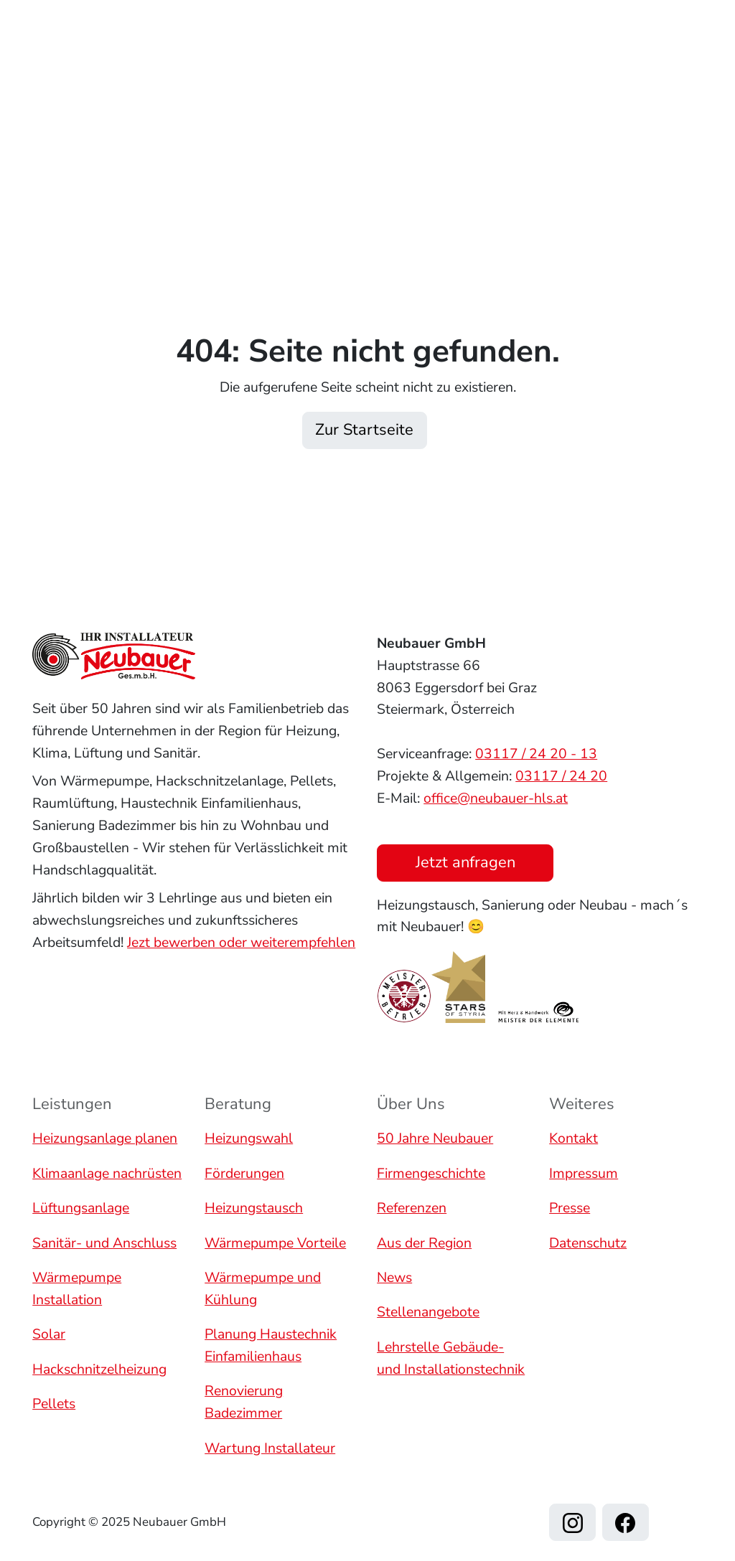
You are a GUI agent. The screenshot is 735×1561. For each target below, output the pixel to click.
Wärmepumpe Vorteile (275, 1243)
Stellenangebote (428, 1312)
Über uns (505, 60)
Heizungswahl (249, 1139)
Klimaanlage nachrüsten (107, 1173)
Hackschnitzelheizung (99, 1369)
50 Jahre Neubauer (435, 1139)
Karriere (355, 99)
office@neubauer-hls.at (495, 797)
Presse (569, 1207)
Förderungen (244, 1173)
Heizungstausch (254, 1207)
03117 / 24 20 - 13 (536, 753)
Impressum (583, 1173)
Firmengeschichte (431, 1173)
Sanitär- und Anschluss (104, 1243)
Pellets (53, 1403)
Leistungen (298, 60)
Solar (48, 1334)
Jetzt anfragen (658, 77)
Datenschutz (588, 1243)
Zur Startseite (364, 429)
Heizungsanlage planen (104, 1139)
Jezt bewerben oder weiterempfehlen (241, 941)
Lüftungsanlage (80, 1207)
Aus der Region (424, 1243)
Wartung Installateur (270, 1448)
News (394, 1277)
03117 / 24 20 (561, 776)
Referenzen (409, 60)
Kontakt (432, 99)
